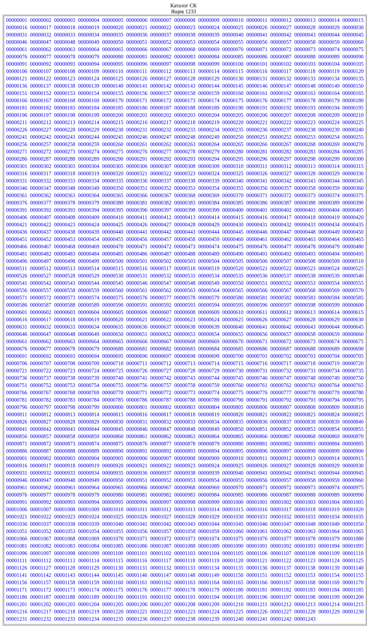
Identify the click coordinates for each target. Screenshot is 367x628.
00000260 (112, 144)
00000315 (353, 166)
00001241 (257, 619)
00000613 (305, 312)
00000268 (305, 144)
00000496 (16, 261)
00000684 (209, 349)
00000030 (353, 27)
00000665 (112, 341)
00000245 (112, 137)
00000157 (160, 93)
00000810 (353, 407)
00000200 (112, 115)
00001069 (88, 538)
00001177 (160, 589)
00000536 (257, 275)
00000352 (160, 188)
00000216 (136, 122)
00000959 (329, 480)
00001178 (184, 589)
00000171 (136, 100)
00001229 (329, 611)
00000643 (305, 327)
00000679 (88, 349)
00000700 (232, 356)
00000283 (305, 151)
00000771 (136, 392)
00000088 (305, 56)
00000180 (353, 100)
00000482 (40, 254)
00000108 (64, 71)
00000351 (136, 188)
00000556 (16, 290)
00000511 (16, 268)
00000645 (353, 327)
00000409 (88, 217)
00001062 (280, 531)
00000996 (136, 502)
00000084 (209, 56)
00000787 (160, 400)
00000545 (112, 283)
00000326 (257, 173)
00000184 (88, 108)
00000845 (112, 429)
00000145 (232, 86)
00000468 (64, 246)
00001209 (209, 604)
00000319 (88, 173)
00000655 (232, 334)
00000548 (184, 283)
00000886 (16, 451)
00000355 (232, 188)
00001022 (40, 516)
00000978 (64, 495)
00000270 (353, 144)
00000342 (280, 181)
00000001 (16, 20)
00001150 (232, 575)
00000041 (257, 35)
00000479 (329, 246)
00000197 (40, 115)
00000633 (64, 327)
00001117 (160, 560)
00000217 (160, 122)
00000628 (305, 319)
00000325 (232, 173)
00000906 (136, 458)
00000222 (280, 122)
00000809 (329, 407)
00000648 (64, 334)
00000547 (160, 283)
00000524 (329, 268)
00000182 (40, 108)
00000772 (160, 392)
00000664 (88, 341)
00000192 (280, 108)
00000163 (305, 93)
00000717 (280, 363)
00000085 (232, 56)
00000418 (305, 217)
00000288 (64, 159)
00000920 (112, 465)
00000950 (112, 480)
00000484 (88, 254)
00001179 (208, 589)
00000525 (353, 268)
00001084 (88, 546)
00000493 (305, 254)
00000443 (184, 232)
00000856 (16, 436)
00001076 (257, 538)
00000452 (40, 239)
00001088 (184, 546)
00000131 (257, 78)
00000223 (305, 122)
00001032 (280, 516)
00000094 (88, 64)
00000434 (329, 224)
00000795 (353, 400)
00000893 (184, 451)
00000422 (40, 224)
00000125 (112, 78)
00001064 (329, 531)
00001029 (209, 516)
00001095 (353, 546)
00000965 (112, 487)
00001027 (160, 516)
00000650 (112, 334)
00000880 (232, 443)
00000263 (184, 144)
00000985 (232, 495)
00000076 (16, 56)
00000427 (160, 224)
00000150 (353, 86)
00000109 (88, 71)
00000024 (209, 27)
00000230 (112, 129)
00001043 (184, 524)
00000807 (280, 407)
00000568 (305, 290)
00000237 (280, 129)
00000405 (353, 210)
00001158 (64, 582)
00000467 (40, 246)
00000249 (209, 137)
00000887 (40, 451)
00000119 (328, 71)
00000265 (232, 144)
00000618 (64, 319)
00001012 (160, 509)
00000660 (353, 334)
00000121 (16, 78)
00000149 (329, 86)
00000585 (353, 297)
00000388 (305, 202)
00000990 (353, 495)
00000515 (112, 268)
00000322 (160, 173)
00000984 (209, 495)
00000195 (353, 108)
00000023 (184, 27)
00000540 (353, 275)
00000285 (353, 151)
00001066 (16, 538)
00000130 (232, 78)
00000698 (184, 356)
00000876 (136, 443)
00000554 (329, 283)
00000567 (280, 290)
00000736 (16, 378)
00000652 (160, 334)
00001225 (232, 611)
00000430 (232, 224)
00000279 (209, 151)
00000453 (64, 239)
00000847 (160, 429)
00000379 (88, 202)
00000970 (232, 487)
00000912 (280, 458)
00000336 (136, 181)
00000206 (257, 115)
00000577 (160, 297)
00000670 (232, 341)
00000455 (112, 239)
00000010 (232, 20)
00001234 (88, 619)
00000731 (257, 370)
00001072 (160, 538)
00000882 (280, 443)
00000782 (40, 400)
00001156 (16, 582)
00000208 (305, 115)
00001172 (40, 589)
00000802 (160, 407)
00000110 (112, 71)
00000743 (184, 378)
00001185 (352, 589)
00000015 (353, 20)
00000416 (257, 217)
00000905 (112, 458)
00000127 (160, 78)
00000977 (40, 495)
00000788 (184, 400)
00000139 (88, 86)
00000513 (64, 268)
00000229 (88, 129)
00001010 (112, 509)
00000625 (232, 319)
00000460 (232, 239)
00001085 (112, 546)
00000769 (88, 392)
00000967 (160, 487)
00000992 (40, 502)
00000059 (329, 42)
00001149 (208, 575)
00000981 (136, 495)
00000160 (232, 93)
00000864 (209, 436)
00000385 (232, 202)
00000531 (136, 275)
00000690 (353, 349)
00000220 (232, 122)
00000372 (280, 195)
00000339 (209, 181)
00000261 (136, 144)
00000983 (184, 495)
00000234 (209, 129)
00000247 (160, 137)
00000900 (353, 451)
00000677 (40, 349)
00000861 (136, 436)
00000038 (184, 35)
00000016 (16, 27)
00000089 (329, 56)
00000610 (232, 312)
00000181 (16, 108)
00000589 (88, 305)
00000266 (257, 144)
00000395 (112, 210)
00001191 (136, 597)
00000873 (64, 443)
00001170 (352, 582)
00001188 (64, 597)
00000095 (112, 64)
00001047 (280, 524)
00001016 (257, 509)
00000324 (209, 173)
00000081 (136, 56)
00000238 (305, 129)
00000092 (40, 64)
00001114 (88, 560)
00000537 (280, 275)
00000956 (257, 480)
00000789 (209, 400)
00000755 (112, 385)
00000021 (136, 27)
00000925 (232, 465)
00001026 (136, 516)
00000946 (16, 480)
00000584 (329, 297)
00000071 (257, 49)
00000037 (160, 35)
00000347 (40, 188)
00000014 (329, 20)
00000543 (64, 283)
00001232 (40, 619)
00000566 (257, 290)
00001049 (329, 524)
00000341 (257, 181)
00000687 (280, 349)
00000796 (16, 407)
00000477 (280, 246)
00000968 (184, 487)
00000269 (329, 144)
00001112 (40, 560)
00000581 (257, 297)
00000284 (329, 151)
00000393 (64, 210)
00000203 (184, 115)
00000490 (232, 254)
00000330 (353, 173)
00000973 (305, 487)
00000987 (280, 495)
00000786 (136, 400)
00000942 (280, 473)
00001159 (88, 582)
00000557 (40, 290)
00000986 (257, 495)
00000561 (136, 290)
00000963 (64, 487)
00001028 (184, 516)
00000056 (257, 42)
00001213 (305, 604)
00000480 (353, 246)
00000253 (305, 137)
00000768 (64, 392)
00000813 (64, 414)
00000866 (257, 436)
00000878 (184, 443)
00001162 (160, 582)
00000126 (136, 78)
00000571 (16, 297)
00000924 (209, 465)
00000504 (209, 261)
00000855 (353, 429)
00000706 (16, 363)
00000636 (136, 327)
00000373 (305, 195)
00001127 (40, 568)
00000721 (16, 370)
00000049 (88, 42)
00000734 (329, 370)
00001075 (232, 538)
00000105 (353, 64)
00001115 (112, 560)
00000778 (305, 392)
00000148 (305, 86)
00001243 (305, 619)
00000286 (16, 159)
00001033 (305, 516)
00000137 (40, 86)
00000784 (88, 400)
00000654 (209, 334)
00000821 (257, 414)
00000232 (160, 129)
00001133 (184, 568)
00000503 (184, 261)
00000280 (232, 151)
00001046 (257, 524)
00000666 (136, 341)
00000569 (329, 290)
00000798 (64, 407)
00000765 (353, 385)
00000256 (16, 144)
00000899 (329, 451)
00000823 (305, 414)
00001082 (40, 546)
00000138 (64, 86)
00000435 (353, 224)
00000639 (209, 327)
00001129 (88, 568)
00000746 (257, 378)
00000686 (257, 349)
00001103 (184, 553)
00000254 (329, 137)
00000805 (232, 407)
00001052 (40, 531)
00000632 (40, 327)
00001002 (280, 502)
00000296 (257, 159)
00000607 (160, 312)
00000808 (305, 407)
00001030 (232, 516)
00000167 (40, 100)
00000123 (64, 78)
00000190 (232, 108)
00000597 (280, 305)
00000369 (209, 195)
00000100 (232, 64)
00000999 (209, 502)
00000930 (353, 465)
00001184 (328, 589)
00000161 (257, 93)
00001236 (136, 619)
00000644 (329, 327)
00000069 (209, 49)
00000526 (16, 275)
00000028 (305, 27)
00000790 (232, 400)
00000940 (232, 473)
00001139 (328, 568)
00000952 (160, 480)
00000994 (88, 502)
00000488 (184, 254)
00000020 (112, 27)
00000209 (329, 115)
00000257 (40, 144)
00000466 (16, 246)
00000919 (88, 465)
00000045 (353, 35)
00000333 (64, 181)
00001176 (136, 589)
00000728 (184, 370)
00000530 (112, 275)
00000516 (136, 268)
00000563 (184, 290)
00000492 (280, 254)
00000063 (64, 49)
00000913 (305, 458)
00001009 (88, 509)
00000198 (64, 115)
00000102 (280, 64)
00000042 (280, 35)
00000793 (305, 400)
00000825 (353, 414)
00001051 (16, 531)
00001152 (280, 575)
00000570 (353, 290)
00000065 (112, 49)
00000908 (184, 458)
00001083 (64, 546)
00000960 (353, 480)
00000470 (112, 246)
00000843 (64, 429)
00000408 (64, 217)
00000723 (64, 370)
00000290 (112, 159)
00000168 (64, 100)
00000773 (184, 392)
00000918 (64, 465)
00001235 (112, 619)
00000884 (329, 443)
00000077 (40, 56)
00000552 (280, 283)
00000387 (280, 202)
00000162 (280, 93)
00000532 (160, 275)
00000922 (160, 465)
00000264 (209, 144)
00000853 (305, 429)
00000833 (184, 422)
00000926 (257, 465)
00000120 (353, 71)
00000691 (16, 356)
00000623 (184, 319)
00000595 (232, 305)
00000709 (88, 363)
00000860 (112, 436)
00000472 (160, 246)
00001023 (64, 516)
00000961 (16, 487)
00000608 (184, 312)
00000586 (16, 305)
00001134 (208, 568)
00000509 (329, 261)
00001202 (40, 604)
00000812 (40, 414)
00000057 (280, 42)
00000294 (209, 159)
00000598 (305, 305)
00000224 (329, 122)
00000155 (112, 93)
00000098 (184, 64)
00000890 (112, 451)
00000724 (88, 370)
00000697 (160, 356)
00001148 (184, 575)
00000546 (136, 283)
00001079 (329, 538)
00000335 (112, 181)
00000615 (353, 312)
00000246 (136, 137)
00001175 (112, 589)
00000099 (209, 64)
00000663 (64, 341)
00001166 (256, 582)
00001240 (232, 619)
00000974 (329, 487)
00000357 (280, 188)
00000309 (209, 166)
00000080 (112, 56)
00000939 (209, 473)
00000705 (353, 356)
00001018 (305, 509)
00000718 (305, 363)
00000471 (136, 246)
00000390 (353, 202)
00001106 (256, 553)
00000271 (16, 151)
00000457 (160, 239)
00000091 (16, 64)
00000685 (232, 349)
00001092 (280, 546)
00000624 (209, 319)
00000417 (280, 217)
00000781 (16, 400)
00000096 (136, 64)
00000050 (112, 42)
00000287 (40, 159)
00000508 (305, 261)
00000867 (280, 436)
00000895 (232, 451)
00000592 (160, 305)
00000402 (280, 210)
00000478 (305, 246)
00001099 (88, 553)
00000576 (136, 297)
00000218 (184, 122)
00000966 (136, 487)
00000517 (160, 268)
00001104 (208, 553)
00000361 (16, 195)
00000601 (16, 312)
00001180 (232, 589)
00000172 (160, 100)
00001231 (16, 619)
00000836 (257, 422)
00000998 (184, 502)
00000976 (16, 495)
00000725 (112, 370)
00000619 (88, 319)
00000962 (40, 487)
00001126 (16, 568)
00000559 (88, 290)
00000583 (305, 297)
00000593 (184, 305)
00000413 (184, 217)
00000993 (64, 502)
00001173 (64, 589)
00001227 (280, 611)
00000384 (209, 202)
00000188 (184, 108)
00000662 (40, 341)
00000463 (305, 239)
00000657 (280, 334)
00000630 (353, 319)
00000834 (209, 422)
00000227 (40, 129)
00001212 (280, 604)
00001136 (256, 568)
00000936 (136, 473)
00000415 (232, 217)
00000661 (16, 341)
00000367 (160, 195)
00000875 (112, 443)
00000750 (353, 378)
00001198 (304, 597)
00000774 (209, 392)
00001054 (88, 531)
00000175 (232, 100)
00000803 (184, 407)
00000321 (136, 173)
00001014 (209, 509)
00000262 (160, 144)
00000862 (160, 436)
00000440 (112, 232)
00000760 (232, 385)
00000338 (184, 181)
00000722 (40, 370)
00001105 (232, 553)
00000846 (136, 429)
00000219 (209, 122)
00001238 (184, 619)
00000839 (329, 422)
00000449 (329, 232)
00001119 (208, 560)
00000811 (16, 414)
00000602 (40, 312)
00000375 (353, 195)
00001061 (257, 531)
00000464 (329, 239)
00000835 (232, 422)
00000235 (232, 129)
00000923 (184, 465)
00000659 (329, 334)
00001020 (353, 509)
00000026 (257, 27)
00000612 (280, 312)
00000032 (40, 35)
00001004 (329, 502)
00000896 (257, 451)
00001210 (232, 604)
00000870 (353, 436)
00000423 (64, 224)
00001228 (305, 611)
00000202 (160, 115)
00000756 (136, 385)
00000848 (184, 429)
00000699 (209, 356)
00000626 (257, 319)
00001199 (328, 597)
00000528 (64, 275)
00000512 (40, 268)
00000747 (280, 378)
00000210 (353, 115)
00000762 (280, 385)
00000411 (136, 217)
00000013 (305, 20)
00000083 (184, 56)
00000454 (88, 239)
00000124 (88, 78)
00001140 (352, 568)
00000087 (280, 56)
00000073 (305, 49)
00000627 (280, 319)
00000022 (160, 27)
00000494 (329, 254)
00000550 (232, 283)
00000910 (232, 458)
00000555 (353, 283)
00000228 (64, 129)
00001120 (232, 560)
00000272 (40, 151)
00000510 (353, 261)
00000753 (64, 385)
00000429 (209, 224)
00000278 (184, 151)
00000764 (329, 385)
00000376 (16, 202)
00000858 (64, 436)
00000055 (232, 42)
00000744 (209, 378)
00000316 (16, 173)
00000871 (16, 443)
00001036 (16, 524)
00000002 (40, 20)
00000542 (40, 283)
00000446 (257, 232)
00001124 (328, 560)
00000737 (40, 378)
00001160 (112, 582)
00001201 (16, 604)
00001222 (160, 611)
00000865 (232, 436)
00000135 (353, 78)
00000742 (160, 378)
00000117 (280, 71)
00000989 (329, 495)
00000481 (16, 254)
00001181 (256, 589)
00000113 (184, 71)
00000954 (209, 480)
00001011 (136, 509)
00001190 (112, 597)
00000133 (305, 78)
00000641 (257, 327)
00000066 (136, 49)
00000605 (112, 312)
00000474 (209, 246)
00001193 (184, 597)
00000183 (64, 108)
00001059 (209, 531)
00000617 (40, 319)
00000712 (160, 363)
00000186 (136, 108)
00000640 (232, 327)
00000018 (64, 27)
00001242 (280, 619)
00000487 (160, 254)
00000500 (112, 261)
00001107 (280, 553)
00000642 (280, 327)
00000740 (112, 378)
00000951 (136, 480)
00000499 (88, 261)
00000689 (329, 349)
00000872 (40, 443)
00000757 (160, 385)
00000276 (136, 151)
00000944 (329, 473)
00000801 (136, 407)
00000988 (305, 495)
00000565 (232, 290)
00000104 (329, 64)
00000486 (136, 254)
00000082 (160, 56)
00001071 (136, 538)
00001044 (209, 524)
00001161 (136, 582)
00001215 (353, 604)
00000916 (16, 465)
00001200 (353, 597)
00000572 (40, 297)
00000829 (88, 422)
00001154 (328, 575)
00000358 (305, 188)
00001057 (160, 531)
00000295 (232, 159)
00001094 (329, 546)
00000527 (40, 275)
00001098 (64, 553)
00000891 (136, 451)
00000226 (16, 129)
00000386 (257, 202)
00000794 (329, 400)
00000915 (353, 458)
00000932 (40, 473)
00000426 (136, 224)
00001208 (184, 604)
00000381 (136, 202)
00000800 (112, 407)
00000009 (209, 20)
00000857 (40, 436)
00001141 (16, 575)
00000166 (16, 100)
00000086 (257, 56)
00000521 (257, 268)
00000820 (232, 414)
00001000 (232, 502)
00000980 (112, 495)
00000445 (232, 232)
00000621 (136, 319)
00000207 (280, 115)
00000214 (88, 122)
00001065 (353, 531)
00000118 (304, 71)
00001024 (88, 516)
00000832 (160, 422)
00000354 (209, 188)
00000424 (88, 224)
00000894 (209, 451)
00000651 (136, 334)
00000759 (209, 385)
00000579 (209, 297)
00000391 (16, 210)
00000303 (64, 166)
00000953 (184, 480)
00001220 (112, 611)
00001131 (136, 568)
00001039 (88, 524)
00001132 (160, 568)
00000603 (64, 312)
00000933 (64, 473)
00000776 (257, 392)
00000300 (353, 159)
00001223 (184, 611)
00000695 (112, 356)
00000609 (209, 312)
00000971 (257, 487)
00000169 (88, 100)
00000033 (64, 35)
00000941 (257, 473)
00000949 (88, 480)
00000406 (16, 217)
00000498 (64, 261)
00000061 (16, 49)
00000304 (88, 166)
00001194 (208, 597)
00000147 (280, 86)
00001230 (353, 611)
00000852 (280, 429)
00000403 (305, 210)
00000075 (353, 49)
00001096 (16, 553)
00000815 (112, 414)
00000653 (184, 334)
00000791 (257, 400)
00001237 (160, 619)
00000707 (40, 363)
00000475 (232, 246)
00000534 (209, 275)
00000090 (353, 56)
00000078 (64, 56)
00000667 (160, 341)
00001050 (353, 524)
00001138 (304, 568)
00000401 (257, 210)
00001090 (232, 546)
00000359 (329, 188)
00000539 (329, 275)
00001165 (232, 582)
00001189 (88, 597)
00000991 (16, 502)
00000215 (112, 122)
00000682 (160, 349)
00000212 (40, 122)
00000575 (112, 297)
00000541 (16, 283)
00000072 (280, 49)
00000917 (40, 465)
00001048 (305, 524)
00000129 (209, 78)
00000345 (353, 181)
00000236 (257, 129)
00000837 (280, 422)
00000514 (88, 268)
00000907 (160, 458)
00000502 (160, 261)
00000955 (232, 480)
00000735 (353, 370)
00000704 (329, 356)
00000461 (257, 239)
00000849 (209, 429)
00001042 (160, 524)
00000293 (184, 159)
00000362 (40, 195)
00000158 (184, 93)
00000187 (160, 108)
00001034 (329, 516)
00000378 (64, 202)
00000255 (353, 137)
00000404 (329, 210)
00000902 (40, 458)
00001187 (40, 597)
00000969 (209, 487)
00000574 (88, 297)
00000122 (40, 78)
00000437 (40, 232)
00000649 (88, 334)
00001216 (16, 611)
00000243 (64, 137)
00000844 (88, 429)
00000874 (88, 443)
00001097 (40, 553)
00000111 (137, 71)
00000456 (136, 239)
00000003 (64, 20)
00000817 (160, 414)
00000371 (257, 195)
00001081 (16, 546)
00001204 (88, 604)
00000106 (16, 71)
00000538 (305, 275)
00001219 (88, 611)
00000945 (353, 473)
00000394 (88, 210)
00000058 (305, 42)
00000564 (209, 290)
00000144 (209, 86)
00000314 (329, 166)
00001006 (16, 509)
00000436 (16, 232)
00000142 (160, 86)
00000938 (184, 473)
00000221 (257, 122)
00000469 (88, 246)
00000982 (160, 495)
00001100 (112, 553)
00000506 (257, 261)
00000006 (136, 20)
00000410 (112, 217)
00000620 (112, 319)
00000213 (64, 122)
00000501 (136, 261)
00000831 (136, 422)
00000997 (160, 502)
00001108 (304, 553)
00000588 (64, 305)
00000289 (88, 159)
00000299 (329, 159)
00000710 (112, 363)
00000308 (184, 166)
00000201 (136, 115)
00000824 (329, 414)
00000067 (160, 49)
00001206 (136, 604)
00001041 (136, 524)
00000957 (280, 480)
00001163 (184, 582)
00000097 (160, 64)
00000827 (40, 422)
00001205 (112, 604)
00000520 (232, 268)
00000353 (184, 188)
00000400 (232, 210)
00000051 (136, 42)
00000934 (88, 473)
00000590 (112, 305)
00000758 (184, 385)
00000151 (16, 93)
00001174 (88, 589)
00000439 (88, 232)
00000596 (257, 305)
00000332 (40, 181)
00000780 (353, 392)
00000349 (88, 188)
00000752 (40, 385)
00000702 (280, 356)
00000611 (256, 312)
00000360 (353, 188)
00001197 (280, 597)
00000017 (40, 27)
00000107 (40, 71)
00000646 (16, 334)
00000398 (184, 210)
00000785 (112, 400)
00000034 (88, 35)
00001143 (64, 575)
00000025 (232, 27)
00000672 (280, 341)
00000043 (305, 35)
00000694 (88, 356)
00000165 (353, 93)
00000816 (136, 414)
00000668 (184, 341)
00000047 (40, 42)
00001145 (112, 575)
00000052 (160, 42)
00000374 (329, 195)
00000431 (257, 224)
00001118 (185, 560)
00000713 (184, 363)
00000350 (112, 188)
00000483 (64, 254)
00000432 (280, 224)
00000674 (329, 341)
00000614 (329, 312)
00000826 (16, 422)
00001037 (40, 524)
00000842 (40, 429)
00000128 (184, 78)
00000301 (16, 166)
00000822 (280, 414)
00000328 (305, 173)
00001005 (353, 502)
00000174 (209, 100)
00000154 (88, 93)
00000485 (112, 254)
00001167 (280, 582)
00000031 (16, 35)
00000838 (305, 422)
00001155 (352, 575)
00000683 (184, 349)
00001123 (304, 560)
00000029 (329, 27)
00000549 (209, 283)
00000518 (184, 268)
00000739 (88, 378)
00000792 (280, 400)
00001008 (64, 509)
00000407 (40, 217)
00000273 (64, 151)
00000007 (160, 20)
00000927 (280, 465)
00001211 (256, 604)
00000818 (184, 414)
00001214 (329, 604)
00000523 (305, 268)
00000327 (280, 173)
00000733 (305, 370)
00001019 (329, 509)
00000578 (184, 297)
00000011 (256, 20)
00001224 (209, 611)
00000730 (232, 370)
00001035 (353, 516)
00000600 (353, 305)
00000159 (209, 93)
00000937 (160, 473)
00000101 (257, 64)
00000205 (232, 115)
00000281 (257, 151)
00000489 (209, 254)
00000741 (136, 378)
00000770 (112, 392)
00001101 (136, 553)
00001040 (112, 524)
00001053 (64, 531)
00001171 (16, 589)
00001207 (160, 604)
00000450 (353, 232)
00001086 (136, 546)
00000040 (232, 35)
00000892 (160, 451)
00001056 (136, 531)
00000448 (305, 232)
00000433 (305, 224)
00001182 (280, 589)
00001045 (232, 524)
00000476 (257, 246)
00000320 (112, 173)
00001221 (136, 611)
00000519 (209, 268)
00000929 (329, 465)
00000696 (136, 356)
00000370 (232, 195)
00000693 (64, 356)
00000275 (112, 151)
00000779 (329, 392)
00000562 (160, 290)
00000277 (160, 151)
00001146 (136, 575)
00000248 (184, 137)
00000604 (88, 312)
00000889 (88, 451)
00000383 (184, 202)
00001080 (353, 538)
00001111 (16, 560)
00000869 (329, 436)
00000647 (40, 334)
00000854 (329, 429)
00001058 (184, 531)
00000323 (184, 173)
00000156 (136, 93)
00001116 (137, 560)
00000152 (40, 93)
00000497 (40, 261)
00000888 (64, 451)
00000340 (232, 181)
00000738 (64, 378)
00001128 (64, 568)
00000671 (257, 341)
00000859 (88, 436)
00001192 (160, 597)
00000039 (209, 35)
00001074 (209, 538)
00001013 (184, 509)
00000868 (305, 436)
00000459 (209, 239)
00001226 (257, 611)
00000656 (257, 334)
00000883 (305, 443)
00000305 (112, 166)
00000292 (160, 159)
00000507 (280, 261)
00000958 (305, 480)
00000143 (184, 86)
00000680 (112, 349)
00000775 (232, 392)
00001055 (112, 531)
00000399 (209, 210)
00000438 (64, 232)
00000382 (160, 202)
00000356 (257, 188)
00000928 (305, 465)
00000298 (305, 159)
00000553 (305, 283)
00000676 (16, 349)
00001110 (352, 553)
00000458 (184, 239)
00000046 (16, 42)
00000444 (209, 232)
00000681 (136, 349)
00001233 (64, 619)
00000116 (256, 71)
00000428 (184, 224)
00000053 (184, 42)
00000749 (329, 378)
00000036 (136, 35)
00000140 (112, 86)
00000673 (305, 341)
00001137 (280, 568)
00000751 (16, 385)
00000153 (64, 93)
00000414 (209, 217)
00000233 (184, 129)
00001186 (16, 597)
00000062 (40, 49)
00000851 (257, 429)
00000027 (280, 27)
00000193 (305, 108)
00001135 (232, 568)
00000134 (329, 78)
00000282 (280, 151)
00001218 (64, 611)
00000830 (112, 422)
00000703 (305, 356)
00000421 (16, 224)
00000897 (280, 451)
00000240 (353, 129)
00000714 (209, 363)
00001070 (112, 538)
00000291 (136, 159)
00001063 (305, 531)
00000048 (64, 42)
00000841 (16, 429)
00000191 (257, 108)
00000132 (280, 78)
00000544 (88, 283)
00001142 (40, 575)
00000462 (280, 239)
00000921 (136, 465)
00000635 (112, 327)
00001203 (64, 604)
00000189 (209, 108)
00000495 (353, 254)
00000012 (280, 20)
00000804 (209, 407)
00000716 (257, 363)
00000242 (40, 137)
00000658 (305, 334)
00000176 (257, 100)
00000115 (232, 71)
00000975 (353, 487)
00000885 (353, 443)
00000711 (136, 363)
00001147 (160, 575)
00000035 (112, 35)
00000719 (329, 363)
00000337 (160, 181)
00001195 (232, 597)
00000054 (209, 42)
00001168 (304, 582)
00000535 (232, 275)
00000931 (16, 473)
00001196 (256, 597)
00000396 (136, 210)
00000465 (353, 239)
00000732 (280, 370)
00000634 (88, 327)
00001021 (16, 516)
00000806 (257, 407)
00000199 (88, 115)
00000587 (40, 305)
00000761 (257, 385)
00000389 (329, 202)
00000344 (329, 181)
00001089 (209, 546)
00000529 (88, 275)
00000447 (280, 232)
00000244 (88, 137)
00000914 (329, 458)
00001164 (208, 582)
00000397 (160, 210)
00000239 (329, 129)
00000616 (16, 319)
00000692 (40, 356)
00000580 (232, 297)
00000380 (112, 202)
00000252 (280, 137)
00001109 (328, 553)
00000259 (88, 144)
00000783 (64, 400)
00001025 (112, 516)
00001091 (257, 546)
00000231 (136, 129)
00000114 (208, 71)
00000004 (88, 20)
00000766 (16, 392)
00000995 (112, 502)
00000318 (64, 173)
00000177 (280, 100)
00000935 (112, 473)
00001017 (280, 509)
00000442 (160, 232)
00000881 (257, 443)
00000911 (256, 458)
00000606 (136, 312)
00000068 (184, 49)
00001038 (64, 524)
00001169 (328, 582)
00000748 (305, 378)
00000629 (329, 319)
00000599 (329, 305)
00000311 (256, 166)
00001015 (232, 509)
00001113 (64, 560)
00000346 (16, 188)
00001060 (232, 531)
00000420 (353, 217)
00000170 (112, 100)
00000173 (184, 100)
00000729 (209, 370)
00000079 (88, 56)
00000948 (64, 480)
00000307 (160, 166)
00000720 (353, 363)
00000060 (353, 42)
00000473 (184, 246)
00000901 (16, 458)
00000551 (257, 283)
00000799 (88, 407)
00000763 (305, 385)
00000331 (16, 181)
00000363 (64, 195)
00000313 (305, 166)
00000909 (209, 458)
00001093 (305, 546)
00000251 (257, 137)
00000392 (40, 210)
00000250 (232, 137)
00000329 (329, 173)
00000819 (209, 414)
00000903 (64, 458)
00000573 (64, 297)
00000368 (184, 195)
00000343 (305, 181)
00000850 (232, 429)
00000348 (64, 188)
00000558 (64, 290)
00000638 (184, 327)
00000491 (257, 254)
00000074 (329, 49)
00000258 (64, 144)
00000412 (160, 217)
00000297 (280, 159)
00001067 (40, 538)
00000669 (209, 341)
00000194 (329, 108)
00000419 (329, 217)
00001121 (256, 560)
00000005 (112, 20)
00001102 (160, 553)
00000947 (40, 480)
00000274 (88, 151)
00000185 (112, 108)
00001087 (160, 546)
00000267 (280, 144)
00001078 (305, 538)
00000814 (88, 414)
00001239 (209, 619)
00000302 (40, 166)
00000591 (136, 305)
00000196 (16, 115)
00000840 (353, 422)
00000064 (88, 49)
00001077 (280, 538)
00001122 (280, 560)
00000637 (160, 327)
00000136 (16, 86)
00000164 (329, 93)
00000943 (305, 473)
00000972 (280, 487)
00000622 (160, 319)
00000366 (136, 195)
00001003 (305, 502)
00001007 (40, 509)
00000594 (209, 305)
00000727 (160, 370)
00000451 (16, 239)
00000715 (232, 363)
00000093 (64, 64)
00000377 (40, 202)
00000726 (136, 370)
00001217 (40, 611)
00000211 (16, 122)
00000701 (257, 356)
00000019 (88, 27)
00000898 (305, 451)
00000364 (88, 195)
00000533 (184, 275)
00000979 (88, 495)
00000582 (280, 297)
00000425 (112, 224)
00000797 (40, 407)
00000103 (305, 64)
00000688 (305, 349)
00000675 (353, 341)
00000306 (136, 166)
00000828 (64, 422)
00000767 (40, 392)
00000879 (209, 443)
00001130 (112, 568)
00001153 (304, 575)
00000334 (88, 181)
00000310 (232, 166)
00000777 (280, 392)
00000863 (184, 436)
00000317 (40, 173)
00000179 (329, 100)
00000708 (64, 363)
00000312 (280, 166)
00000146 (257, 86)
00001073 (184, 538)
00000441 (136, 232)
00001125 (352, 560)
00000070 (232, 49)
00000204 (209, 115)
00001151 (256, 575)
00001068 (64, 538)
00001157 (40, 582)
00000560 (112, 290)
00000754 (88, 385)
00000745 (232, 378)
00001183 (304, 589)
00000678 (64, 349)
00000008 (184, 20)
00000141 (136, 86)
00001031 (257, 516)
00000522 (280, 268)
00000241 (16, 137)
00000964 (88, 487)
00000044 (329, 35)
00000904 (88, 458)
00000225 (353, 122)
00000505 (232, 261)
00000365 (112, 195)
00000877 (160, 443)
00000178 (305, 100)
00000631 (16, 327)
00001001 (257, 502)
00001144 (88, 575)
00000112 (160, 71)
